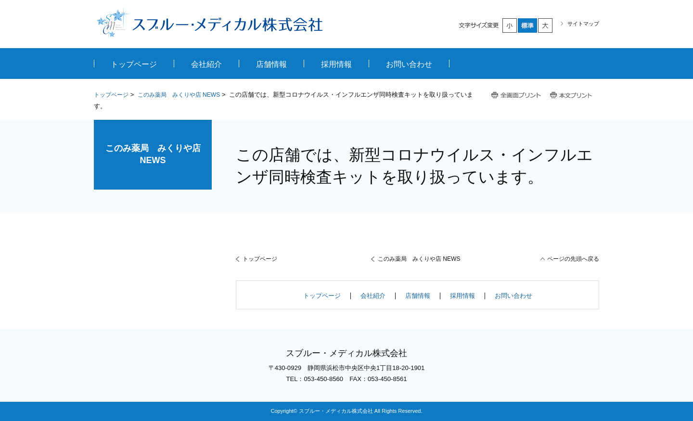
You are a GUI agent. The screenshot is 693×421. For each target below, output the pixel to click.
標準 (528, 25)
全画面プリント (516, 95)
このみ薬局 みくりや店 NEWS (179, 94)
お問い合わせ (513, 295)
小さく (510, 25)
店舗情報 (417, 295)
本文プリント (572, 95)
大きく (545, 25)
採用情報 (462, 295)
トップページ (111, 94)
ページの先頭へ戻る (573, 258)
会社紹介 (372, 295)
